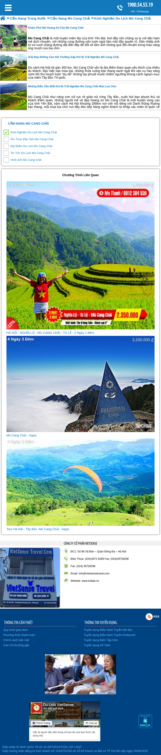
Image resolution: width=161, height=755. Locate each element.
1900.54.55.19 (140, 5)
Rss (149, 616)
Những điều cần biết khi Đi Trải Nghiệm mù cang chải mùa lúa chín (72, 86)
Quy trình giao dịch (15, 629)
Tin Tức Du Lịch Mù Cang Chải (30, 153)
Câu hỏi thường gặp (16, 645)
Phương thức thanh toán (19, 635)
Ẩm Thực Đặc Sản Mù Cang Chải (31, 139)
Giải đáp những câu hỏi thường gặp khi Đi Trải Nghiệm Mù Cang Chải (73, 57)
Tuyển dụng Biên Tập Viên (101, 640)
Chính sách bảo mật (16, 640)
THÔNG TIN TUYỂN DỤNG (101, 622)
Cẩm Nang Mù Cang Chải (28, 123)
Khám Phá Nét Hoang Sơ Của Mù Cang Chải (56, 27)
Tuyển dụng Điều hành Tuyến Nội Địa (108, 629)
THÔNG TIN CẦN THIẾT (18, 622)
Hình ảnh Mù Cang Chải (25, 159)
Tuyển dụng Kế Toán (97, 645)
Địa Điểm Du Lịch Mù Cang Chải (31, 146)
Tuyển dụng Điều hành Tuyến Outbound (109, 635)
